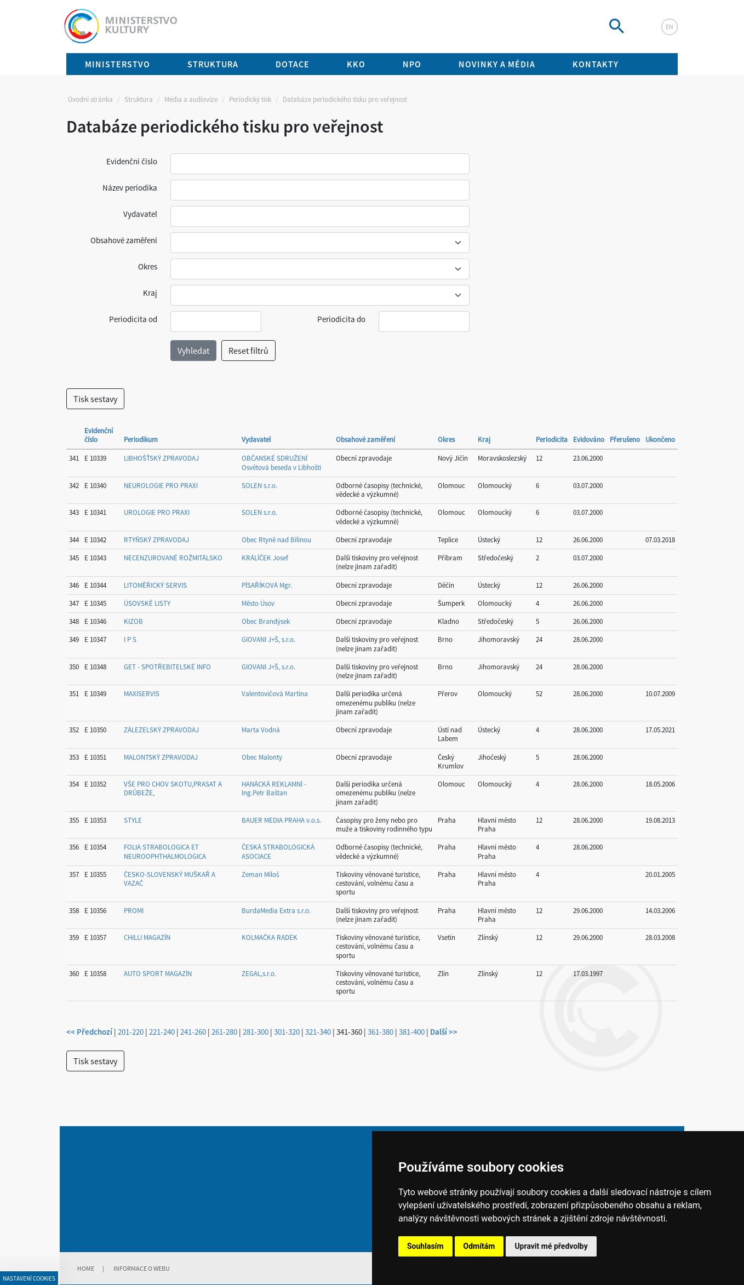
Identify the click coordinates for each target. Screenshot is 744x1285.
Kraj (150, 293)
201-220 (131, 1031)
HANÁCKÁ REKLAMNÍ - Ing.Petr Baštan (274, 788)
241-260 (193, 1031)
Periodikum (141, 439)
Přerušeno (625, 439)
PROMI (134, 910)
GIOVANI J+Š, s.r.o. (268, 639)
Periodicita (552, 439)
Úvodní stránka (90, 99)
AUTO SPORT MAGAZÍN (158, 973)
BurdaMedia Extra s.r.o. (276, 910)
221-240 (162, 1031)
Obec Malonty (262, 757)
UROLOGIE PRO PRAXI (157, 512)
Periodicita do (341, 319)
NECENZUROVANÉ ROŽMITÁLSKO (173, 558)
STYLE (133, 820)
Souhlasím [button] (425, 1246)
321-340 (318, 1031)
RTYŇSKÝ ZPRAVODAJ (156, 539)
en (669, 26)
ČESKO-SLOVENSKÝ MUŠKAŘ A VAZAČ (169, 879)
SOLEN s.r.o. (259, 485)
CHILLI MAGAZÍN (147, 937)
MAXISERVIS (141, 693)
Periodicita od (133, 319)
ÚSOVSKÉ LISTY (147, 603)
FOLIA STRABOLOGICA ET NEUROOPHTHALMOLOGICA (165, 851)
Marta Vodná (261, 730)
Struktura (138, 99)
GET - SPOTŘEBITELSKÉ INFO (167, 667)
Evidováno (588, 439)
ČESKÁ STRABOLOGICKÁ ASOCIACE (278, 851)
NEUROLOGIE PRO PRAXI (161, 485)
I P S (130, 639)
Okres (147, 266)
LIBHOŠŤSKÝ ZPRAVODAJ (161, 458)
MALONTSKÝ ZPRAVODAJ (161, 757)
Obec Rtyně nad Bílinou (276, 539)
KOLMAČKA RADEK (269, 937)
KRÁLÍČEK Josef (265, 558)
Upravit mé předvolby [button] (550, 1246)
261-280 (224, 1031)
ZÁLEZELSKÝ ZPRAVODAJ (161, 730)
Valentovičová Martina (275, 693)
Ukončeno (660, 439)
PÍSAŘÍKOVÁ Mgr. (267, 585)
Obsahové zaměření (123, 240)
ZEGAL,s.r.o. (259, 973)
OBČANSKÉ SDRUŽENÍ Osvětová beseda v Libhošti (281, 463)
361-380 (380, 1031)
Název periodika (129, 187)
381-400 (412, 1031)
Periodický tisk (250, 99)
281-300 (255, 1031)
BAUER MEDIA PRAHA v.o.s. (281, 820)
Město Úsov (258, 603)
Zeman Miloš (260, 874)
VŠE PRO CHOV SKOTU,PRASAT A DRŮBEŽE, (173, 788)
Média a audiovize (191, 99)
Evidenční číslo (131, 161)
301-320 (287, 1031)
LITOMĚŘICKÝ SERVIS (155, 585)
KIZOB (133, 621)
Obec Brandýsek (266, 621)
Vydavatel (140, 214)
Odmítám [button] (479, 1246)
